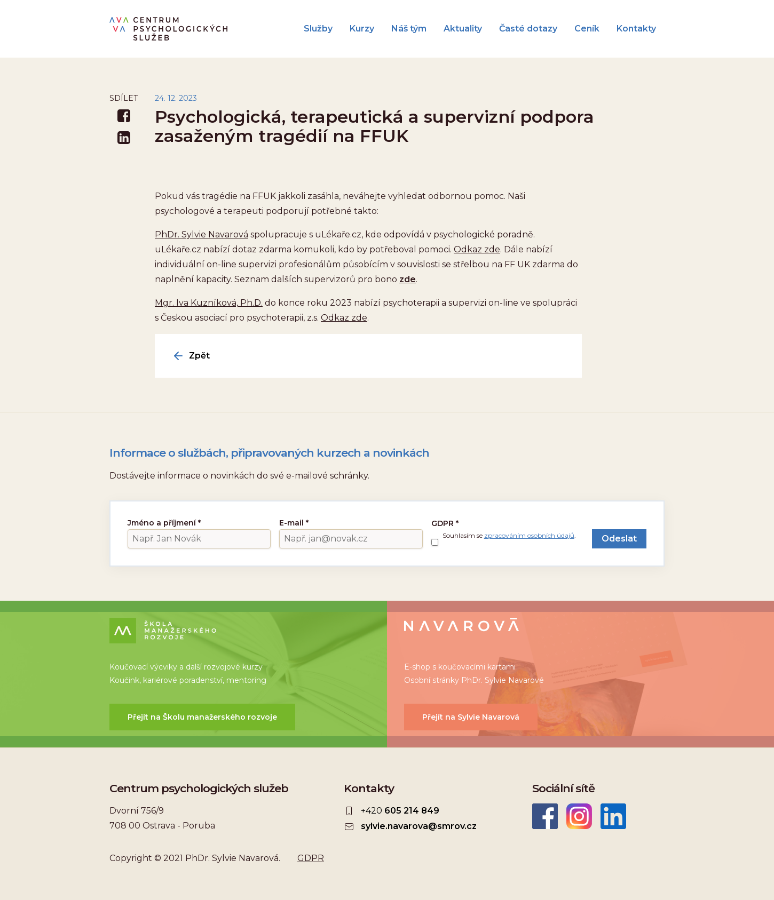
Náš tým (409, 29)
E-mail (294, 523)
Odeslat (619, 538)
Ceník (586, 29)
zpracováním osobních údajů (529, 535)
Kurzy (362, 29)
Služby (318, 29)
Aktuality (463, 29)
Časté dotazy (528, 29)
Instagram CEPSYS (579, 816)
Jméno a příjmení (164, 523)
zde (407, 279)
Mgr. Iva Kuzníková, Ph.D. (209, 303)
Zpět (199, 356)
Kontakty (636, 29)
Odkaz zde (477, 249)
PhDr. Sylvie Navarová (201, 234)
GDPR (445, 523)
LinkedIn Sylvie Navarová (613, 816)
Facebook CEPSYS (545, 816)
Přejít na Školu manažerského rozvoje (202, 717)
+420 (400, 810)
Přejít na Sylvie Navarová (470, 717)
